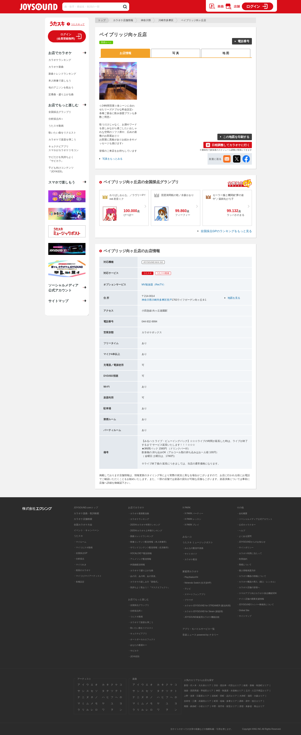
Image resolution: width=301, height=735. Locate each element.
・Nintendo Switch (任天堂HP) (196, 583)
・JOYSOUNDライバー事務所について (255, 604)
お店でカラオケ (60, 53)
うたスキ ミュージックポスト (197, 542)
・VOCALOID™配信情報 (140, 553)
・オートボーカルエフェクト (141, 639)
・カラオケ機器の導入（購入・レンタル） (257, 582)
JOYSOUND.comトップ (86, 507)
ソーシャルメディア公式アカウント (63, 287)
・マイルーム (80, 542)
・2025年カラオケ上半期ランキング (145, 530)
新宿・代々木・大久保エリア (197, 685)
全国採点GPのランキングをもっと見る (226, 231)
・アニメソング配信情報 (139, 559)
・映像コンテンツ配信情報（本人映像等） (148, 542)
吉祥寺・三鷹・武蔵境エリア (197, 701)
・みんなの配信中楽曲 (192, 548)
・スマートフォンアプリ (193, 594)
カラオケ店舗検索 (83, 519)
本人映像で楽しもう (59, 80)
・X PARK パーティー (192, 513)
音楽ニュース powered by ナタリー (200, 634)
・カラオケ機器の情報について (251, 576)
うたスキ (78, 536)
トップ (102, 20)
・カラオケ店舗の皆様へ (248, 587)
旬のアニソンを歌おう (61, 87)
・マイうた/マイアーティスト (88, 576)
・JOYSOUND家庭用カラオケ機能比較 (200, 617)
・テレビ (186, 588)
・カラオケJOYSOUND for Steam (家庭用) (202, 611)
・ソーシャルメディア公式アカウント (254, 519)
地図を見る (234, 297)
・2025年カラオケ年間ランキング (144, 525)
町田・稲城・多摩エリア (225, 701)
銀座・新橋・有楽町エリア (256, 685)
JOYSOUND (38, 7)
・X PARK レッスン (191, 519)
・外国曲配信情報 (136, 564)
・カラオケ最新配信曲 (138, 513)
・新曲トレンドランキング (140, 536)
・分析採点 (79, 559)
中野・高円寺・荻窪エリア (224, 706)
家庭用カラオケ (190, 571)
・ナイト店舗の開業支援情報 (250, 599)
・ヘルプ (241, 530)
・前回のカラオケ (82, 570)
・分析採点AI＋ (135, 611)
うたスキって (78, 24)
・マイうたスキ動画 (83, 547)
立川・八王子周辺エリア (257, 690)
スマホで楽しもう (61, 182)
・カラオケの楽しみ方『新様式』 (143, 582)
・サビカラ (133, 651)
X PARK (186, 507)
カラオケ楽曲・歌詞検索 (86, 513)
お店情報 (125, 53)
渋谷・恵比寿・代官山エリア (227, 685)
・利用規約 (242, 559)
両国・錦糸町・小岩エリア (196, 706)
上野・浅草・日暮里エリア (196, 696)
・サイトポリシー (245, 547)
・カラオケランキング (138, 519)
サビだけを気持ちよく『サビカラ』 (61, 159)
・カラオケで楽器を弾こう (140, 622)
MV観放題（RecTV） (154, 284)
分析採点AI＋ (55, 118)
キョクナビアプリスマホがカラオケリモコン (63, 148)
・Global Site (243, 610)
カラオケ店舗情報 (123, 20)
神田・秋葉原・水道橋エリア (229, 690)
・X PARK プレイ (190, 525)
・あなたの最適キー (137, 645)
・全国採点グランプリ (138, 605)
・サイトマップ (244, 616)
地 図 (225, 53)
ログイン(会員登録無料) (66, 36)
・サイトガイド (189, 554)
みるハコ (187, 536)
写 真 (175, 53)
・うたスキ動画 (135, 616)
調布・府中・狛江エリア (250, 701)
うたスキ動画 (56, 125)
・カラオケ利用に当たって (249, 553)
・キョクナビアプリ (137, 633)
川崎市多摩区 (165, 20)
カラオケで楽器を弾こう (62, 139)
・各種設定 (79, 582)
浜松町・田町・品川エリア (224, 696)
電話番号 (243, 41)
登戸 (169, 299)
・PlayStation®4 (190, 577)
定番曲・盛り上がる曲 (61, 94)
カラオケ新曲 (56, 66)
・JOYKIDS (133, 656)
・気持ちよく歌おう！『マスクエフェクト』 (149, 587)
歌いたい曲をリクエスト (62, 132)
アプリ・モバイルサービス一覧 (198, 629)
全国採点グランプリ (59, 112)
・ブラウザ (187, 600)
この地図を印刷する (236, 137)
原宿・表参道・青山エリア (251, 706)
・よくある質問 (244, 536)
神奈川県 (146, 20)
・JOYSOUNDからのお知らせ (251, 542)
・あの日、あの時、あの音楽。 (142, 576)
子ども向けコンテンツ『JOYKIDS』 (61, 169)
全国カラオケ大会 (83, 524)
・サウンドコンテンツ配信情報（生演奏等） (149, 547)
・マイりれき (80, 564)
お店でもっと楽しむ (63, 105)
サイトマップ (58, 301)
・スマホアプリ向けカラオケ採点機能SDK (257, 593)
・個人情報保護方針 (246, 570)
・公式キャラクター (246, 525)
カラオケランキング (59, 59)
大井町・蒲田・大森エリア (251, 696)
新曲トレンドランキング (62, 73)
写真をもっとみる (112, 158)
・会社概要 (242, 513)
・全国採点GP (80, 553)
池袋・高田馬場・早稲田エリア (198, 690)
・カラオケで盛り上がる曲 (140, 570)
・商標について (244, 564)
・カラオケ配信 (189, 559)
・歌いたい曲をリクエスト (140, 628)
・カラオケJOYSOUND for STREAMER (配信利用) (206, 605)
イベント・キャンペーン (86, 530)
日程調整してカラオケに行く (231, 145)
